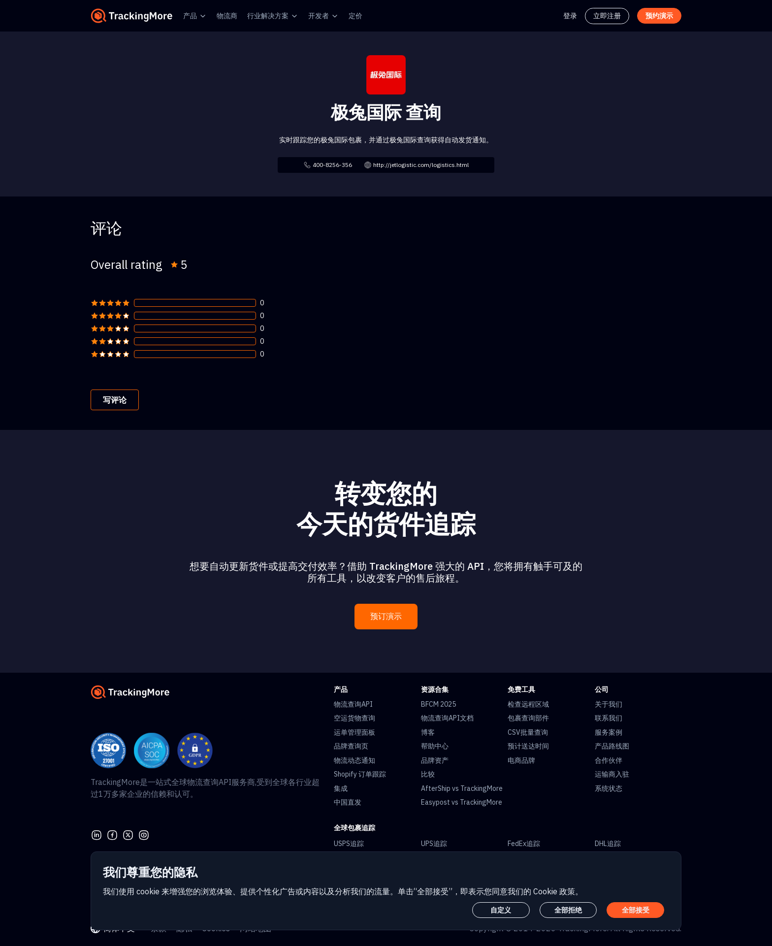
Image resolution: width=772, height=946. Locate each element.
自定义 (500, 910)
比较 (428, 774)
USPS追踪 (349, 843)
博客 (428, 732)
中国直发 (347, 802)
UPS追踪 (434, 843)
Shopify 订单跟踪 (360, 774)
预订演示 (386, 616)
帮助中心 (435, 746)
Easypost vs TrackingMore (461, 802)
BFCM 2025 (438, 704)
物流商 (227, 15)
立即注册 (607, 15)
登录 (570, 15)
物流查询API (353, 704)
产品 (190, 15)
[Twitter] (128, 834)
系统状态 (608, 788)
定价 (355, 15)
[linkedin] (96, 834)
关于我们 (608, 704)
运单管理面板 (354, 732)
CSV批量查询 (528, 732)
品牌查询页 (351, 746)
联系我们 (608, 718)
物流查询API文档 (447, 718)
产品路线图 (612, 746)
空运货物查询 (354, 718)
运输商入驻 (612, 774)
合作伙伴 (608, 760)
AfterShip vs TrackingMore (462, 788)
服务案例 (608, 732)
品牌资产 (435, 760)
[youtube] (144, 834)
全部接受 (635, 910)
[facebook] (112, 834)
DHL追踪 (608, 843)
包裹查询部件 (528, 718)
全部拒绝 (568, 910)
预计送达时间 (528, 746)
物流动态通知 (354, 760)
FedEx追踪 (524, 843)
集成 (341, 788)
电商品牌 (521, 760)
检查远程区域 (528, 704)
